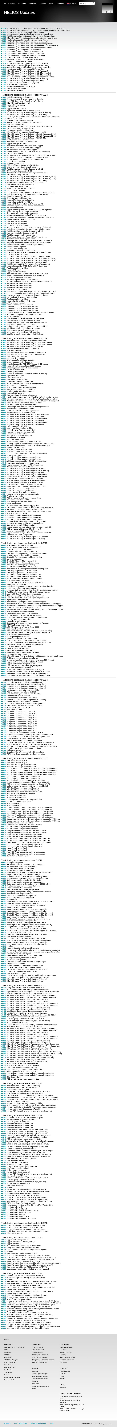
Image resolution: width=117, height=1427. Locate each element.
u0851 (3, 576)
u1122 (3, 291)
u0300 (3, 1219)
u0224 (3, 1281)
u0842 (3, 594)
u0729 (3, 698)
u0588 (3, 805)
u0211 (3, 1307)
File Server (63, 1362)
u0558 (3, 868)
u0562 (3, 856)
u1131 (3, 274)
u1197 (3, 146)
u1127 (3, 281)
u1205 (3, 130)
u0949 (3, 445)
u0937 (3, 469)
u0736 (3, 684)
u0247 (3, 1229)
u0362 (3, 1093)
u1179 (3, 181)
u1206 (3, 128)
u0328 (3, 1164)
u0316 (3, 1187)
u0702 (3, 750)
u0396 (3, 1023)
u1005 (3, 341)
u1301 (3, 88)
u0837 (3, 604)
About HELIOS (65, 1371)
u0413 (3, 990)
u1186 (3, 167)
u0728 (3, 700)
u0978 (3, 389)
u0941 (3, 461)
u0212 (3, 1305)
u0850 (3, 578)
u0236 (3, 1253)
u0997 (3, 354)
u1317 (3, 57)
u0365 (3, 1088)
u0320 (3, 1180)
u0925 (3, 492)
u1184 (3, 171)
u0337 (3, 1147)
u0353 (3, 1111)
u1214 (3, 113)
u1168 (3, 202)
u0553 (3, 878)
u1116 (3, 303)
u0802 (3, 672)
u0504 (3, 973)
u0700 (3, 754)
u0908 (3, 523)
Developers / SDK (38, 1350)
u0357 (3, 1103)
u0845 (3, 588)
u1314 (3, 63)
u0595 (3, 792)
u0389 (3, 1036)
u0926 (3, 490)
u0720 (3, 715)
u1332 (3, 28)
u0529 (3, 925)
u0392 (3, 1030)
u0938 (3, 467)
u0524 (3, 934)
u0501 (3, 979)
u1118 (3, 299)
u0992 (3, 362)
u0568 (3, 844)
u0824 (3, 629)
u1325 (3, 42)
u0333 (3, 1154)
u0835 (3, 607)
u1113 (3, 309)
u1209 (3, 122)
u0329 (3, 1162)
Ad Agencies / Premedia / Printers (43, 1360)
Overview (35, 1371)
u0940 (3, 463)
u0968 (3, 409)
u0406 (3, 1003)
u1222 (3, 99)
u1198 (3, 144)
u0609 (3, 765)
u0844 (3, 590)
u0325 (3, 1170)
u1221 (3, 101)
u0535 (3, 913)
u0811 (3, 654)
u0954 (3, 436)
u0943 (3, 457)
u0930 (3, 482)
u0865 (3, 549)
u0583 (3, 815)
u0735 (3, 686)
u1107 (3, 320)
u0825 (3, 627)
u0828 (3, 621)
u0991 (3, 364)
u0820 (3, 637)
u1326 (3, 40)
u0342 (3, 1137)
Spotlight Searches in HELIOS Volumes (70, 1401)
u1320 (3, 52)
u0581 (3, 819)
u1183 (3, 173)
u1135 (3, 266)
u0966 (3, 412)
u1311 (3, 69)
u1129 (3, 278)
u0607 (3, 768)
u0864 (3, 551)
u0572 (3, 836)
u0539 (3, 905)
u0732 (3, 692)
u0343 (3, 1135)
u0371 (3, 1071)
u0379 (3, 1056)
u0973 (3, 399)
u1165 (3, 208)
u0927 (3, 488)
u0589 (3, 803)
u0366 (3, 1086)
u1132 (3, 272)
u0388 (3, 1038)
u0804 (3, 668)
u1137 (3, 262)
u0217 (3, 1295)
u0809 (3, 658)
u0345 (3, 1131)
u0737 (3, 682)
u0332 (3, 1156)
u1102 (3, 330)
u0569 (3, 842)
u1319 (3, 53)
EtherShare (8, 1352)
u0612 (3, 761)
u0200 (3, 1328)
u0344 (3, 1133)
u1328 (3, 36)
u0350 (3, 1121)
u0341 (3, 1139)
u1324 (3, 44)
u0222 (3, 1285)
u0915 (3, 509)
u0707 (3, 740)
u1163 (3, 212)
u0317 (3, 1186)
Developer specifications (40, 1379)
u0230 (3, 1265)
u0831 (3, 615)
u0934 (3, 475)
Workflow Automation (67, 1360)
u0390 (3, 1034)
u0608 (3, 767)
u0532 (3, 919)
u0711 (3, 733)
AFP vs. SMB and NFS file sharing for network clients (72, 1409)
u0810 (3, 656)
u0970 (3, 405)
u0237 (3, 1251)
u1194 (3, 151)
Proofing (62, 1355)
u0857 (3, 565)
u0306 (3, 1207)
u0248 (3, 1227)
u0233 (3, 1259)
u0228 (3, 1269)
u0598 (3, 786)
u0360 (3, 1097)
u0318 (3, 1184)
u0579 (3, 823)
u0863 (3, 553)
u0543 (3, 897)
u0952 (3, 440)
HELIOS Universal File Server (14, 1347)
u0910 (3, 519)
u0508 (3, 965)
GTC (51, 1423)
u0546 (3, 892)
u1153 (3, 231)
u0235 (3, 1255)
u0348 (3, 1125)
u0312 (3, 1195)
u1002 (3, 345)
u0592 (3, 798)
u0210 (3, 1309)
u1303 (3, 85)
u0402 (3, 1011)
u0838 (3, 602)
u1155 (3, 227)
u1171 (3, 196)
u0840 (3, 598)
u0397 (3, 1021)
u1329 (3, 34)
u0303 (3, 1213)
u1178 (3, 182)
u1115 (3, 305)
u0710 (3, 735)
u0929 (3, 484)
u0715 (3, 725)
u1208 (3, 124)
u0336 (3, 1149)
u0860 (3, 559)
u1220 (3, 103)
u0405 (3, 1005)
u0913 (3, 513)
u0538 (3, 907)
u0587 (3, 807)
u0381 (3, 1052)
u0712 (3, 731)
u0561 (3, 863)
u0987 (3, 372)
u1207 (3, 126)
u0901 (3, 537)
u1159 (3, 219)
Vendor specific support (40, 1376)
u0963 (3, 418)
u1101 (3, 332)
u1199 (3, 142)
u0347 (3, 1127)
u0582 (3, 817)
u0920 (3, 500)
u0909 (3, 521)
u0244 (3, 1240)
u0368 (3, 1077)
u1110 (3, 314)
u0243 (3, 1242)
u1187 (3, 165)
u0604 (3, 774)
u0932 (3, 478)
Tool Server (8, 1372)
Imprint (62, 1379)
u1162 (3, 214)
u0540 (3, 903)
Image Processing (66, 1352)
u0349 (3, 1123)
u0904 (3, 531)
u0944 (3, 455)
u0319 (3, 1182)
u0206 (3, 1316)
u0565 (3, 850)
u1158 (3, 221)
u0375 (3, 1063)
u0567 (3, 846)
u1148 (3, 241)
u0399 (3, 1017)
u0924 (3, 494)
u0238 (3, 1249)
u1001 (3, 346)
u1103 (3, 328)
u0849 (3, 580)
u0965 (3, 414)
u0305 (3, 1209)
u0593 (3, 796)
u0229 (3, 1267)
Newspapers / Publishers (40, 1355)
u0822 (3, 633)
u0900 (3, 539)
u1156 (3, 225)
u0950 (3, 443)
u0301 (3, 1217)
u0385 (3, 1044)
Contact (7, 1423)
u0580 (3, 821)
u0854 (3, 571)
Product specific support (40, 1373)
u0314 (3, 1191)
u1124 (3, 287)
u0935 (3, 473)
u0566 (3, 848)
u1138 (3, 260)
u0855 (3, 569)
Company (60, 3)
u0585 (3, 811)
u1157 (3, 223)
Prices (62, 1376)
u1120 (3, 295)
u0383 (3, 1048)
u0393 (3, 1028)
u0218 (3, 1293)
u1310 (3, 71)
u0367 (3, 1079)
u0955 (3, 434)
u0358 (3, 1101)
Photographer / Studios (39, 1357)
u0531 (3, 921)
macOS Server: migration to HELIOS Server (72, 1405)
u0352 (3, 1118)
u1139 (3, 258)
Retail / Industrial (37, 1352)
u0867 (3, 545)
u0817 (3, 642)
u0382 (3, 1050)
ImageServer (8, 1365)
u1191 (3, 157)
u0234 (3, 1257)
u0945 (3, 453)
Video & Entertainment (39, 1362)
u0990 (3, 366)
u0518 (3, 946)
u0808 (3, 660)
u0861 (3, 557)
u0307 (3, 1205)
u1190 (3, 159)
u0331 (3, 1158)
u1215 (3, 111)
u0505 (3, 971)
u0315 (3, 1189)
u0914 (3, 511)
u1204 (3, 132)
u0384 (3, 1046)
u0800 (3, 675)
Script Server (8, 1375)
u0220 (3, 1289)
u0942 (3, 459)
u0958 (3, 428)
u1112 (3, 311)
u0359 (3, 1099)
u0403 (3, 1009)
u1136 (3, 264)
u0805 (3, 666)
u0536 (3, 911)
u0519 (3, 944)
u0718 (3, 719)
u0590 (3, 801)
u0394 (3, 1026)
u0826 (3, 625)
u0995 (3, 358)
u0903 (3, 533)
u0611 (3, 763)
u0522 (3, 938)
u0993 (3, 360)
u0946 (3, 451)
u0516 (3, 950)
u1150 (3, 237)
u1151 (3, 235)
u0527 (3, 929)
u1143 (3, 250)
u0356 (3, 1105)
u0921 (3, 498)
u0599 (3, 784)
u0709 (3, 736)
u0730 (3, 696)
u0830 (3, 617)
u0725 (3, 705)
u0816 (3, 644)
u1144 (3, 248)
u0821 (3, 635)
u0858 (3, 563)
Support (42, 3)
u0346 (3, 1129)
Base (6, 1350)
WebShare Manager (10, 1360)
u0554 (3, 876)
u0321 (3, 1178)
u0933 (3, 476)
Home (6, 1339)
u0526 (3, 930)
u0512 (3, 958)
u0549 (3, 886)
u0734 (3, 688)
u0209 (3, 1311)
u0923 (3, 496)
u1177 (3, 184)
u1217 (3, 107)
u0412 (3, 992)
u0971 (3, 403)
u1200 (3, 140)
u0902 (3, 535)
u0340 (3, 1141)
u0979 (3, 387)
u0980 (3, 385)
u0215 (3, 1299)
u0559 (3, 866)
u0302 (3, 1215)
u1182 (3, 175)
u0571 (3, 838)
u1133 (3, 270)
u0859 (3, 561)
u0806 (3, 664)
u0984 (3, 378)
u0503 (3, 975)
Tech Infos (35, 1384)
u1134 (3, 268)
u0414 (3, 988)
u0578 (3, 825)
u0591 (3, 800)
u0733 (3, 690)
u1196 (3, 148)
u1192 (3, 155)
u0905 (3, 529)
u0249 (3, 1225)
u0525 (3, 932)
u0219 (3, 1291)
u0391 (3, 1032)
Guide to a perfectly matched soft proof (71, 1397)
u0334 (3, 1153)
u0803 (3, 670)
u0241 (3, 1246)
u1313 (3, 65)
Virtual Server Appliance (12, 1377)
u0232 (3, 1261)
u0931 (3, 480)
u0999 (3, 350)
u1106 (3, 322)
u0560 (3, 864)
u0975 (3, 395)
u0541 (3, 901)
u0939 (3, 465)
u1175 (3, 188)
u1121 (3, 293)
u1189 (3, 161)
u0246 (3, 1231)
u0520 (3, 942)
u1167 (3, 204)
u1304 (3, 83)
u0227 (3, 1276)
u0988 (3, 370)
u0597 (3, 788)
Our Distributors (20, 1423)
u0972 (3, 401)
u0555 (3, 874)
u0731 (3, 694)
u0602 (3, 778)
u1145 (3, 247)
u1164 (3, 210)
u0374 (3, 1065)
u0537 (3, 909)
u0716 (3, 723)
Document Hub (9, 1380)
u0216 (3, 1297)
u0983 (3, 379)
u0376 (3, 1061)
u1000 (3, 348)
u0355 (3, 1107)
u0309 (3, 1201)
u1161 (3, 215)
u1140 (3, 256)
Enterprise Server (38, 1347)
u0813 (3, 650)
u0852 (3, 574)
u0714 (3, 727)
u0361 (3, 1095)
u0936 (3, 471)
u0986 (3, 374)
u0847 (3, 584)
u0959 (3, 426)
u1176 (3, 186)
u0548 (3, 888)
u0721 (3, 713)
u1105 (3, 324)
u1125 (3, 285)
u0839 (3, 600)
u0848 (3, 582)
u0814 (3, 648)
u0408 (3, 999)
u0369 (3, 1075)
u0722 (3, 711)
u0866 (3, 547)
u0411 (3, 993)
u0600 (3, 782)
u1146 (3, 245)
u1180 (3, 179)
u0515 (3, 952)
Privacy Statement (38, 1423)
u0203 (3, 1322)
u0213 (3, 1303)
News (50, 3)
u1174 (3, 190)
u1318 (3, 55)
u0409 (3, 997)
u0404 (3, 1007)
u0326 (3, 1168)
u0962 (3, 420)
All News (63, 1387)
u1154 (3, 229)
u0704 (3, 746)
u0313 (3, 1193)
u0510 (3, 962)
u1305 (3, 81)
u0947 (3, 449)
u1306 (3, 79)
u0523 (3, 936)
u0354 (3, 1109)
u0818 (3, 640)
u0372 (3, 1069)
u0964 (3, 416)
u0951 (3, 442)
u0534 (3, 915)
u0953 (3, 438)
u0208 (3, 1313)
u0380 (3, 1054)
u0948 (3, 447)
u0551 (3, 882)
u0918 (3, 504)
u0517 (3, 948)
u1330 (3, 32)
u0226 (3, 1278)
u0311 (3, 1197)
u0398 (3, 1019)
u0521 (3, 940)
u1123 (3, 289)
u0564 (3, 852)
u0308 (3, 1203)
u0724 (3, 707)
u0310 (3, 1199)
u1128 (3, 280)
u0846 (3, 586)
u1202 (3, 136)
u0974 (3, 397)
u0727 (3, 702)
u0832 (3, 613)
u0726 (3, 703)
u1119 (3, 297)
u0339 (3, 1143)
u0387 (3, 1040)
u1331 (3, 30)
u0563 (3, 854)
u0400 (3, 1015)
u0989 (3, 368)
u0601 (3, 780)
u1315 (3, 61)
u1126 (3, 283)
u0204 (3, 1320)
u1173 (3, 192)
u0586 (3, 809)
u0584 (3, 813)
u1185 (3, 169)
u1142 (3, 252)
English (73, 3)
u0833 (3, 611)
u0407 (3, 1001)
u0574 (3, 833)
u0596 (3, 790)
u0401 (3, 1013)
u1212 (3, 116)
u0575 (3, 831)
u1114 (3, 307)
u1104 (3, 326)
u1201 (3, 138)
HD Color (63, 1350)
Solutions (33, 3)
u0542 (3, 899)
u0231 (3, 1263)
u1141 (3, 254)
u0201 (3, 1326)
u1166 (3, 206)
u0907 (3, 525)
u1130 (3, 276)
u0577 (3, 827)
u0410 (3, 995)
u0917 (3, 506)
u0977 (3, 391)
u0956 (3, 432)
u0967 (3, 410)
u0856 (3, 567)
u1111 (3, 313)
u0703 (3, 748)
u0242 (3, 1244)
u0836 (3, 606)
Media (34, 1389)
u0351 (3, 1120)
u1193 (3, 153)
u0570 (3, 840)
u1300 (3, 90)
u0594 (3, 794)
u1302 (3, 86)
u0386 (3, 1042)
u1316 (3, 59)
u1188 (3, 163)
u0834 (3, 609)
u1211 (3, 118)
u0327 (3, 1166)
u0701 (3, 752)
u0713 (3, 729)
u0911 (3, 517)
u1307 (3, 77)
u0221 (3, 1287)
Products (63, 1373)
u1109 (3, 316)
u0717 (3, 721)
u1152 (3, 233)
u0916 (3, 508)
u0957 (3, 430)
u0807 (3, 662)
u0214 (3, 1301)
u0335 (3, 1151)
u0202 (3, 1324)
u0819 (3, 639)
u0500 (3, 981)
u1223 (3, 97)
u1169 (3, 200)
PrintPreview (8, 1370)
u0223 (3, 1283)
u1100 (3, 334)
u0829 (3, 619)
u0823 (3, 631)
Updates (35, 1381)
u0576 (3, 829)
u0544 (3, 896)
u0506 (3, 969)
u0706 (3, 742)
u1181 (3, 177)
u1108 (3, 318)
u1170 (3, 198)
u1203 (3, 134)
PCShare (7, 1355)
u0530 (3, 923)
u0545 (3, 894)
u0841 (3, 596)
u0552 (3, 880)
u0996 (3, 356)
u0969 (3, 407)
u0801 (3, 673)
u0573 (3, 834)
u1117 (3, 301)
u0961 (3, 422)
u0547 (3, 890)
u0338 (3, 1145)
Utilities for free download (40, 1386)
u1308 (3, 75)
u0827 (3, 623)
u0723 (3, 709)
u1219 (3, 105)
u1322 (3, 48)
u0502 (3, 977)
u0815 (3, 646)
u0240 (3, 1248)
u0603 (3, 776)
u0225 (3, 1280)
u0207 (3, 1314)
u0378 (3, 1058)
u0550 (3, 884)
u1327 (3, 38)
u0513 (3, 956)
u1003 (3, 343)
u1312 (3, 67)
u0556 (3, 872)
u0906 (3, 527)
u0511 (3, 960)
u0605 (3, 772)
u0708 (3, 738)
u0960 (3, 424)
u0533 (3, 917)
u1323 (3, 46)
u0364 (3, 1090)
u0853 (3, 573)
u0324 (3, 1172)
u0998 (3, 352)
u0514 (3, 954)
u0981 (3, 383)
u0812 (3, 652)
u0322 (3, 1176)
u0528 (3, 927)
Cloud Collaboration (66, 1347)
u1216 (3, 109)
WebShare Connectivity (68, 1357)
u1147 (3, 243)
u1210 (3, 120)
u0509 (3, 963)
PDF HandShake (9, 1367)
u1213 (3, 115)
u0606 (3, 770)
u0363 (3, 1091)
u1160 (3, 217)
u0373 (3, 1067)
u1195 (3, 149)
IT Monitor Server (10, 1362)
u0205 (3, 1318)
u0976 (3, 393)
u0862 (3, 555)
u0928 (3, 486)
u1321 (3, 50)
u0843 (3, 592)
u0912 (3, 515)
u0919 (3, 502)
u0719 (3, 717)
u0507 (3, 967)
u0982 (3, 381)
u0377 (3, 1059)
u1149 (3, 239)
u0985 (3, 376)
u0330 (3, 1160)
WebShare (7, 1357)
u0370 (3, 1073)
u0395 (3, 1025)
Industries (22, 3)
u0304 (3, 1211)
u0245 (3, 1233)
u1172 (3, 194)
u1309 (3, 73)
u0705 (3, 744)
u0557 (3, 870)
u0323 (3, 1174)
